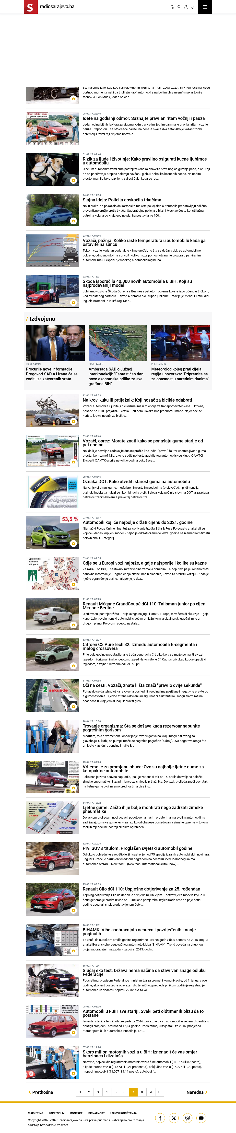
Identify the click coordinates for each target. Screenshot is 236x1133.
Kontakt (77, 1113)
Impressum (57, 1113)
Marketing (35, 1113)
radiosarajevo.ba (71, 1120)
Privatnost (97, 1113)
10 (160, 1092)
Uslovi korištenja (125, 1113)
